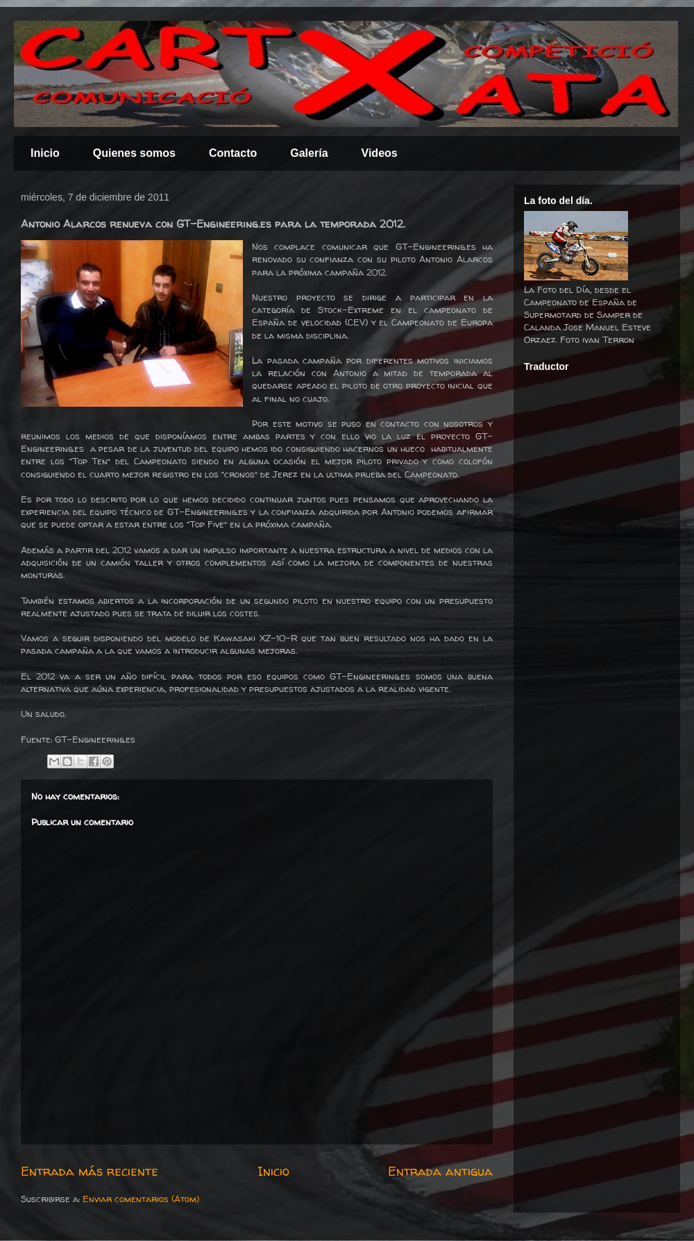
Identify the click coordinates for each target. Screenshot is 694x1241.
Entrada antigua (440, 1171)
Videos (380, 153)
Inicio (45, 153)
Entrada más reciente (89, 1171)
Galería (309, 153)
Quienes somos (134, 153)
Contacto (233, 153)
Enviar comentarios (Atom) (141, 1198)
